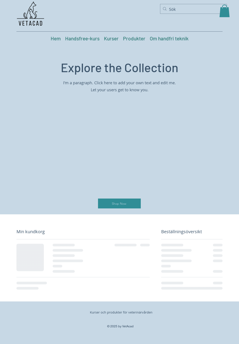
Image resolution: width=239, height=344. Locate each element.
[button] (224, 11)
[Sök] (193, 9)
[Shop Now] (119, 203)
